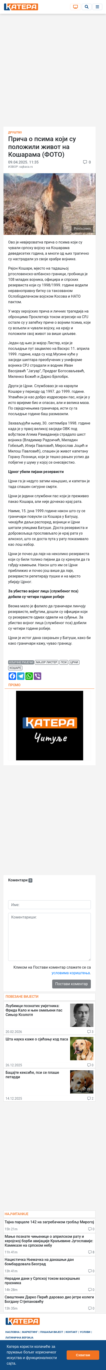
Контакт (72, 1332)
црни (74, 662)
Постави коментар (71, 984)
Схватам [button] (83, 1355)
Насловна (12, 1332)
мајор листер (46, 662)
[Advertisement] (53, 72)
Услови (85, 1332)
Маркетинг (30, 1332)
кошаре (15, 668)
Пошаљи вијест (51, 1332)
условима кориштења (71, 973)
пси (64, 662)
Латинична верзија (19, 1337)
